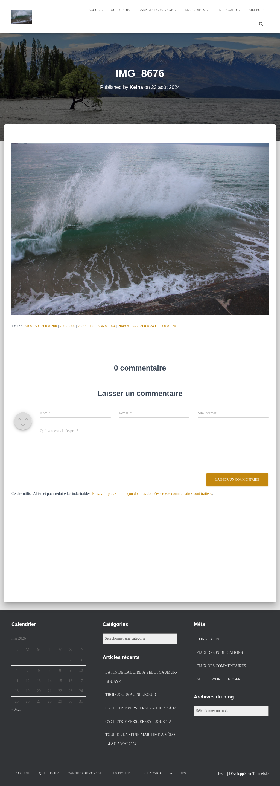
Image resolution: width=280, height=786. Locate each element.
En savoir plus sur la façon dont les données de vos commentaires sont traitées (152, 494)
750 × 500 (67, 326)
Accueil (95, 10)
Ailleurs (256, 10)
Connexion (208, 639)
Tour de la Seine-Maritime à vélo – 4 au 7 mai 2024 (140, 739)
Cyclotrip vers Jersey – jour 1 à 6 (139, 721)
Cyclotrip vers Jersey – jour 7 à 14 (140, 708)
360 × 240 (148, 326)
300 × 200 (49, 326)
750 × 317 (86, 326)
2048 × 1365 (128, 326)
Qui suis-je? (120, 10)
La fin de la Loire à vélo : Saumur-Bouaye (141, 677)
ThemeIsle (260, 773)
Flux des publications (220, 653)
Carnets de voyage (158, 10)
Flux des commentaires (221, 666)
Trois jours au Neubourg (131, 695)
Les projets (197, 10)
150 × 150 (31, 326)
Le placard (228, 10)
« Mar (16, 709)
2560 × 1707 (168, 326)
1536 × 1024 (105, 326)
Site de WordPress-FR (219, 679)
